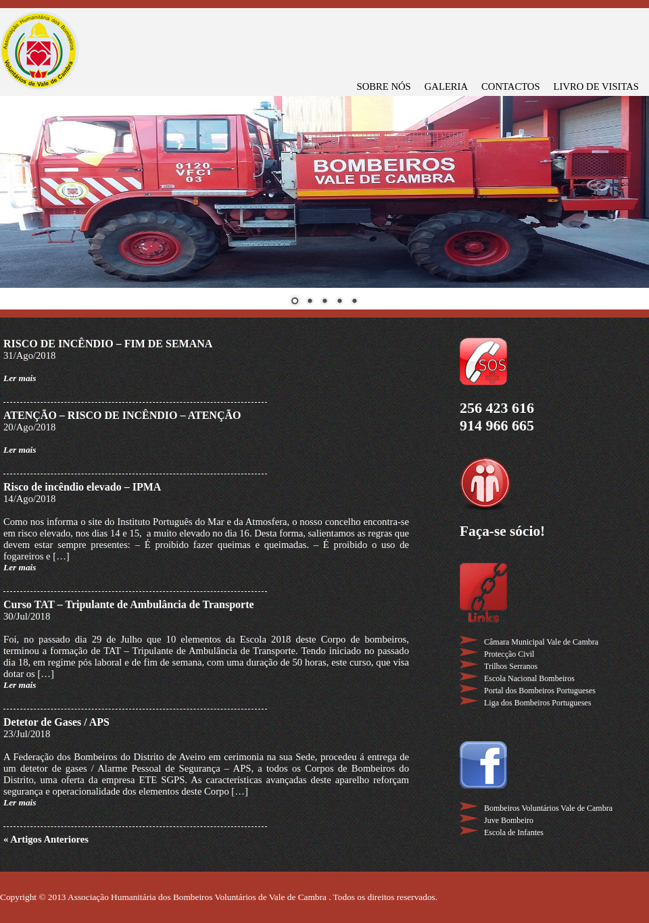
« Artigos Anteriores (46, 839)
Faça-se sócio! (502, 531)
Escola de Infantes (514, 832)
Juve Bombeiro (508, 820)
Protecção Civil (509, 654)
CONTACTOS (510, 86)
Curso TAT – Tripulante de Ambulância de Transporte (128, 604)
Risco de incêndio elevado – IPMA (82, 487)
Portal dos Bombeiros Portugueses (540, 690)
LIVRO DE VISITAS (596, 86)
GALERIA (446, 86)
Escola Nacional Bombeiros (529, 678)
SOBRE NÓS (384, 86)
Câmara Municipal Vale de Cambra (541, 642)
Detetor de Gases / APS (56, 722)
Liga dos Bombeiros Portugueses (537, 702)
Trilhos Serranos (510, 666)
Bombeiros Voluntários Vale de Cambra (548, 808)
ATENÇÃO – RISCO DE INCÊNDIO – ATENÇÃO (122, 415)
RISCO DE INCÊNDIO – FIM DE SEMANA (107, 343)
